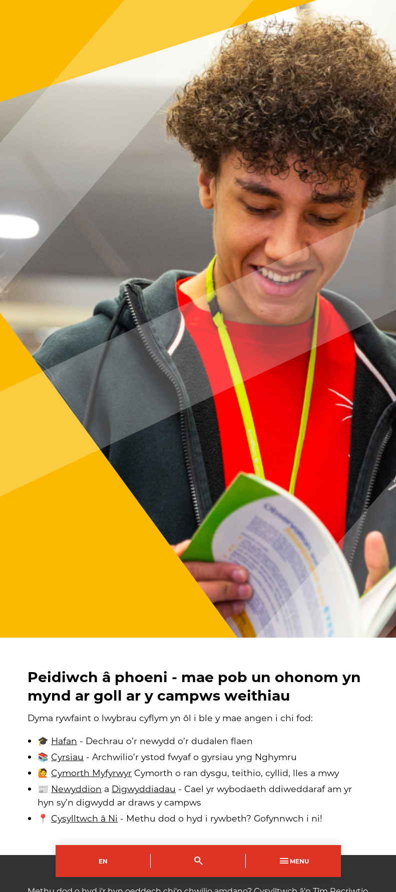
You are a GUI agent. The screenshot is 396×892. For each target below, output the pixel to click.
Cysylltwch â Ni (84, 818)
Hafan (64, 741)
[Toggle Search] (198, 861)
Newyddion (76, 789)
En (103, 861)
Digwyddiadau (144, 789)
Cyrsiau (67, 757)
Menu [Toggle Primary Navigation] (293, 861)
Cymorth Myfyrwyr (91, 773)
